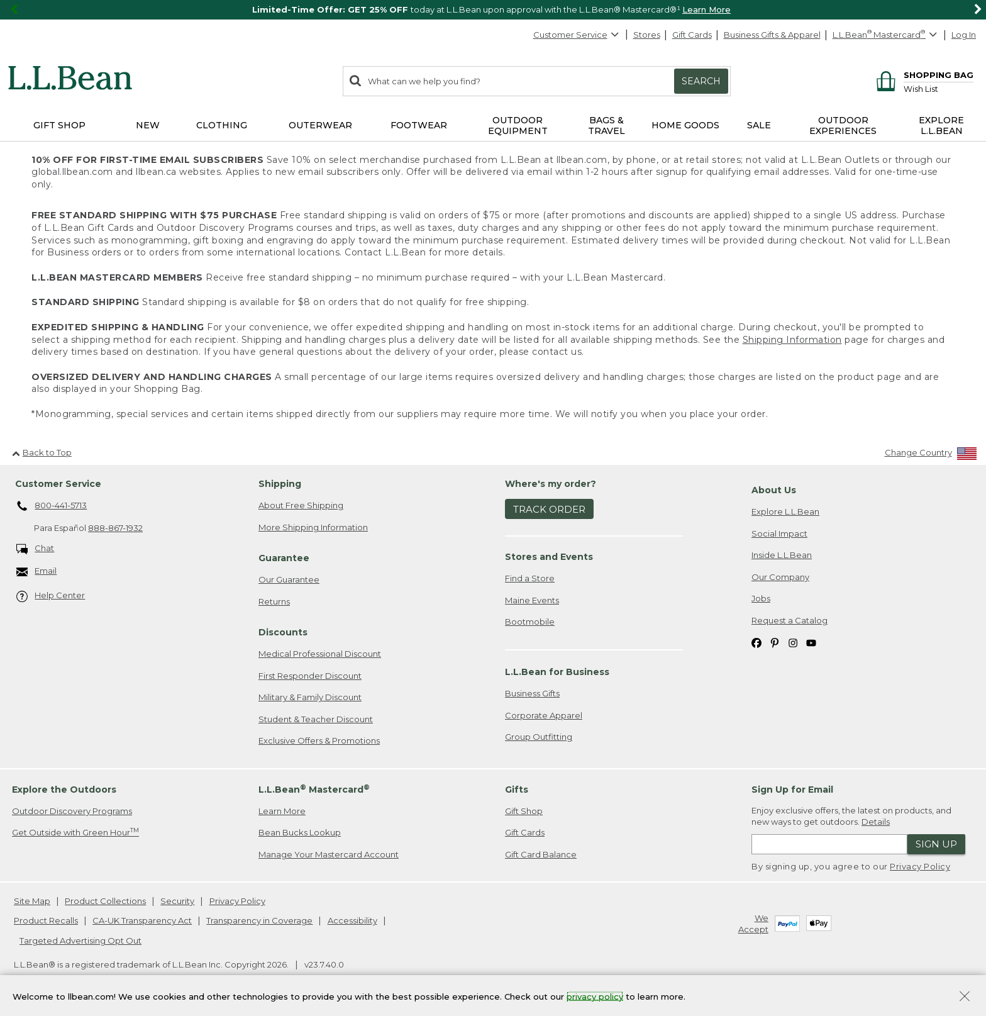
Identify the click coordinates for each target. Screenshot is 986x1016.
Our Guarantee (288, 579)
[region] (493, 10)
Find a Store (530, 578)
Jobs (760, 598)
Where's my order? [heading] (550, 483)
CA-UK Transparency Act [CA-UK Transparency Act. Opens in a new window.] (142, 920)
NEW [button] (148, 125)
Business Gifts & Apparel (772, 35)
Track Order (549, 509)
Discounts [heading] (282, 632)
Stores (646, 35)
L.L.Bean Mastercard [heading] (314, 789)
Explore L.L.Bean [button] (941, 125)
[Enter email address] (829, 844)
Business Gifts (532, 693)
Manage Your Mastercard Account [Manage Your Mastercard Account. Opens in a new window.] (328, 854)
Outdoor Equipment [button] (518, 125)
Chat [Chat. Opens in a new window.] (35, 549)
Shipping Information (792, 339)
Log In (963, 35)
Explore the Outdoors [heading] (64, 789)
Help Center (51, 596)
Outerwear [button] (320, 125)
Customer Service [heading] (58, 483)
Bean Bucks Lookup (299, 832)
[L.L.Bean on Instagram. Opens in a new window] (793, 643)
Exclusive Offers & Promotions (319, 740)
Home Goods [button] (685, 125)
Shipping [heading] (279, 483)
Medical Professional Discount (319, 654)
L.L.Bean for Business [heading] (557, 672)
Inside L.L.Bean (781, 555)
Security (177, 901)
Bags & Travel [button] (606, 125)
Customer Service (576, 35)
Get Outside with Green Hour (75, 832)
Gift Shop (524, 811)
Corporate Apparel (543, 715)
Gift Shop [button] (59, 125)
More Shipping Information (313, 527)
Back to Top (42, 452)
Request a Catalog (789, 620)
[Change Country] (931, 455)
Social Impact (779, 533)
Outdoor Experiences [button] (843, 125)
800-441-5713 (51, 506)
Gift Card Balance (541, 854)
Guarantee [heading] (283, 558)
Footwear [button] (419, 125)
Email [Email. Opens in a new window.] (36, 572)
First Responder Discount (310, 676)
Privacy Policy (920, 866)
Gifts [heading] (516, 789)
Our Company (780, 577)
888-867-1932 (115, 528)
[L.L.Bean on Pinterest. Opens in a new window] (775, 643)
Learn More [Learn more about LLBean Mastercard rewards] (282, 811)
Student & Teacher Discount (315, 719)
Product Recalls (46, 920)
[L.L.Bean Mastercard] (886, 35)
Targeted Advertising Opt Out (80, 940)
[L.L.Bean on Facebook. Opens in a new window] (756, 643)
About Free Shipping (300, 505)
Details (875, 822)
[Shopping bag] (922, 74)
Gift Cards (692, 35)
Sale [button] (759, 125)
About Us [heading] (773, 490)
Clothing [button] (221, 125)
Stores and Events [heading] (549, 556)
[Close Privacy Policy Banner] (964, 997)
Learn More (706, 9)
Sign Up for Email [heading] (792, 789)
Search (701, 81)
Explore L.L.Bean (785, 511)
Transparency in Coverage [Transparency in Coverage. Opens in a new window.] (259, 920)
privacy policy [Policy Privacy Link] (595, 996)
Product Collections (105, 901)
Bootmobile (530, 622)
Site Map (32, 901)
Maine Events (532, 600)
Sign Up (936, 844)
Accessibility (352, 920)
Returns (274, 601)
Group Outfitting (538, 737)
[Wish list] (938, 88)
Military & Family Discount (310, 697)
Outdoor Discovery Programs (72, 811)
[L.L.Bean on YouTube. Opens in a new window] (811, 643)
